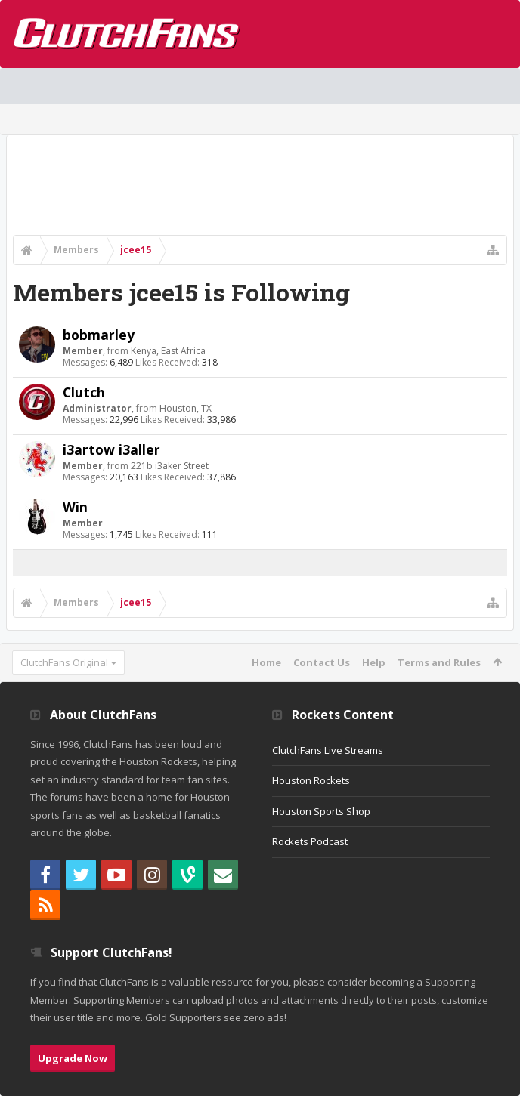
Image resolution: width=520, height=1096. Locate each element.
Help (373, 662)
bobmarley (99, 335)
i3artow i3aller (111, 449)
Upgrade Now (72, 1058)
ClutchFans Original (64, 662)
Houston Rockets (311, 780)
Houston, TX (185, 408)
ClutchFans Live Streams (327, 750)
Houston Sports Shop (321, 811)
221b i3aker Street (170, 465)
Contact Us (321, 662)
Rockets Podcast (310, 841)
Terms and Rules (439, 662)
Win (75, 507)
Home (266, 662)
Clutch (84, 392)
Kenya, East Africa (168, 350)
